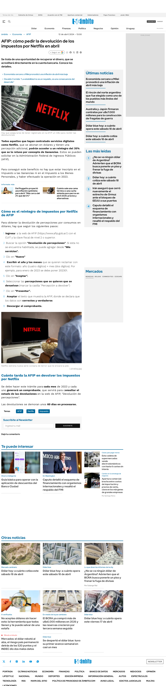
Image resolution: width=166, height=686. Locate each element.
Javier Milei (124, 15)
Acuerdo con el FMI (55, 15)
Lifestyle (8, 676)
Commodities (107, 276)
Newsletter (160, 28)
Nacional (24, 676)
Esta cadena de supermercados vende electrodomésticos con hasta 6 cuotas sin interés (112, 462)
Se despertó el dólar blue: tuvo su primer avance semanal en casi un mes (61, 644)
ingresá (160, 21)
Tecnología (9, 681)
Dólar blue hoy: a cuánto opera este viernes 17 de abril (103, 620)
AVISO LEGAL (107, 681)
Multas (150, 681)
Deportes (54, 676)
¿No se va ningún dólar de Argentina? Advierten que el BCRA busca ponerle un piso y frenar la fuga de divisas (107, 164)
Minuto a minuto (10, 635)
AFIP (28, 34)
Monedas (90, 276)
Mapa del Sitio (39, 681)
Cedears (118, 276)
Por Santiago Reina (108, 496)
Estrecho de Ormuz (25, 15)
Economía (49, 28)
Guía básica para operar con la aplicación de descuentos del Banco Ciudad (19, 483)
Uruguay (130, 28)
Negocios (98, 28)
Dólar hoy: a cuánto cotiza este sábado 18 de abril (101, 137)
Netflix (31, 411)
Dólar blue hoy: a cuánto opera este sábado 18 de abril (104, 127)
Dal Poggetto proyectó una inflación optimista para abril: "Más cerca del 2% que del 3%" (27, 192)
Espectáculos (139, 676)
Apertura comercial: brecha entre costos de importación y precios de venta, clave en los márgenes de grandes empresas (112, 485)
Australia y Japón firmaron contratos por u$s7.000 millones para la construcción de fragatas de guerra (103, 113)
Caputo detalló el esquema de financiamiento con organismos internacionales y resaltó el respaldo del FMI (106, 215)
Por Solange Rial (90, 585)
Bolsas (98, 276)
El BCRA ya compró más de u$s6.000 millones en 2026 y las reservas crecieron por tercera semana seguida (60, 623)
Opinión (114, 28)
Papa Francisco (109, 15)
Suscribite (67, 426)
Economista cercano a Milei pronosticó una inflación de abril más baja (36, 74)
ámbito (4, 34)
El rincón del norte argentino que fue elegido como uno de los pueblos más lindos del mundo (104, 97)
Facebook (10, 661)
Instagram (17, 661)
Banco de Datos (99, 671)
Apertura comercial (75, 15)
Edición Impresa (74, 676)
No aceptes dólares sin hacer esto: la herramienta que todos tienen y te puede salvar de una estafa (20, 623)
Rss (24, 681)
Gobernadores (93, 15)
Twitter (4, 661)
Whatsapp (38, 661)
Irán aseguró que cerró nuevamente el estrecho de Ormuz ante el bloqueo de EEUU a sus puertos (106, 194)
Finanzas (66, 28)
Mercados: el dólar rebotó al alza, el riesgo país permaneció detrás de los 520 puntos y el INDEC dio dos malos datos (20, 644)
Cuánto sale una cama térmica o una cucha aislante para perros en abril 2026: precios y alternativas (68, 193)
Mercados (119, 671)
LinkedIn (23, 661)
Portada (8, 671)
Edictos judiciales (130, 681)
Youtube (30, 662)
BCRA (40, 15)
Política (82, 28)
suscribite (151, 21)
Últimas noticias (27, 671)
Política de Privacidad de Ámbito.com (73, 681)
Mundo (39, 676)
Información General (101, 676)
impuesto (44, 411)
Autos (122, 676)
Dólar (34, 28)
